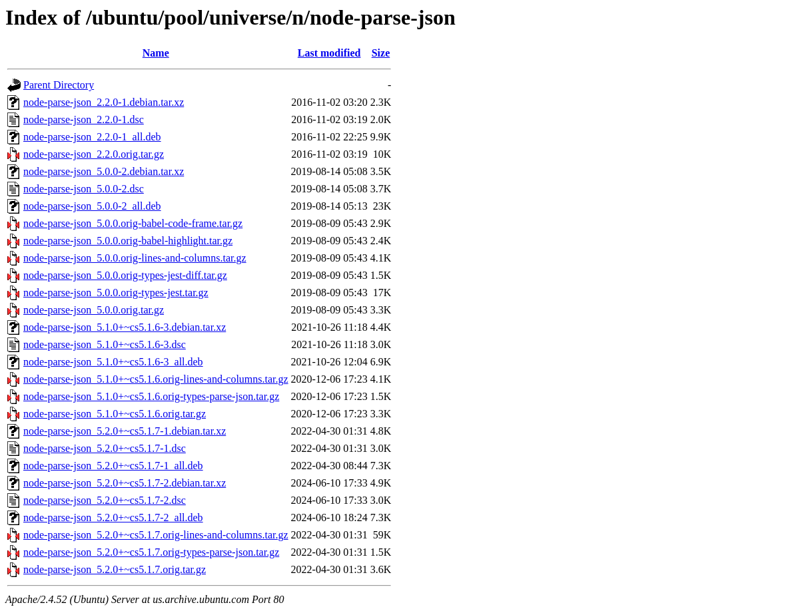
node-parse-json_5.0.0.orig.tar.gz (93, 309)
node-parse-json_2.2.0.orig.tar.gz (93, 154)
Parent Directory (58, 85)
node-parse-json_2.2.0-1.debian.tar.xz (103, 102)
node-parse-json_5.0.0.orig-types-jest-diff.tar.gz (125, 275)
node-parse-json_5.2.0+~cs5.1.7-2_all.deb (113, 517)
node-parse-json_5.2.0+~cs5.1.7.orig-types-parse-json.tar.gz (151, 552)
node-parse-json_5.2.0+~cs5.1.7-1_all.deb (113, 465)
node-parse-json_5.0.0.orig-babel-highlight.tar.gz (127, 240)
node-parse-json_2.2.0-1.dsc (83, 119)
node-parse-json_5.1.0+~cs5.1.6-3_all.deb (113, 361)
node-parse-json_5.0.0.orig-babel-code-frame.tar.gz (132, 223)
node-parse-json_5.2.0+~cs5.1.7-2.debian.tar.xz (124, 483)
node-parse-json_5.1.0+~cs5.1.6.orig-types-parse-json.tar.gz (151, 396)
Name (156, 53)
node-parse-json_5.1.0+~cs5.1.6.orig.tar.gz (114, 413)
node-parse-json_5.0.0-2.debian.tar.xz (103, 171)
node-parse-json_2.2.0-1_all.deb (92, 136)
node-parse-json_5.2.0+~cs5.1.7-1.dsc (104, 448)
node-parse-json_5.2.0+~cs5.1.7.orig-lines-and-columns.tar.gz (155, 534)
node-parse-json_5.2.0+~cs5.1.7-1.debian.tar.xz (124, 431)
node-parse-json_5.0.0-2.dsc (83, 188)
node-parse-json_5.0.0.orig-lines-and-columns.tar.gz (134, 258)
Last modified (329, 53)
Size (381, 53)
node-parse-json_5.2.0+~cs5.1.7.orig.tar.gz (114, 569)
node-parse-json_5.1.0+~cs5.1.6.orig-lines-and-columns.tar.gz (155, 379)
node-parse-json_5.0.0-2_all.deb (92, 206)
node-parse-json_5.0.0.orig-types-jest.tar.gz (115, 292)
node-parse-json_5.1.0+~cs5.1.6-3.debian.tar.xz (124, 327)
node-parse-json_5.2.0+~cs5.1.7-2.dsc (104, 500)
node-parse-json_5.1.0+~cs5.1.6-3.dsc (104, 344)
